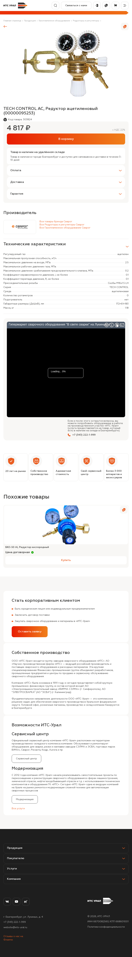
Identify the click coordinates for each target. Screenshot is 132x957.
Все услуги (18, 808)
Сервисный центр (26, 758)
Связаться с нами (76, 5)
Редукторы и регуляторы (86, 21)
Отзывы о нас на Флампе (13, 938)
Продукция (30, 21)
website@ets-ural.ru (15, 927)
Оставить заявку (29, 631)
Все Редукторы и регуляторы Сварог (62, 224)
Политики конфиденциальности (106, 927)
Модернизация (25, 799)
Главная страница (12, 21)
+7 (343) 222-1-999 (14, 922)
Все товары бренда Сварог (56, 221)
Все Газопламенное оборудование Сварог (65, 228)
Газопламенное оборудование (54, 21)
